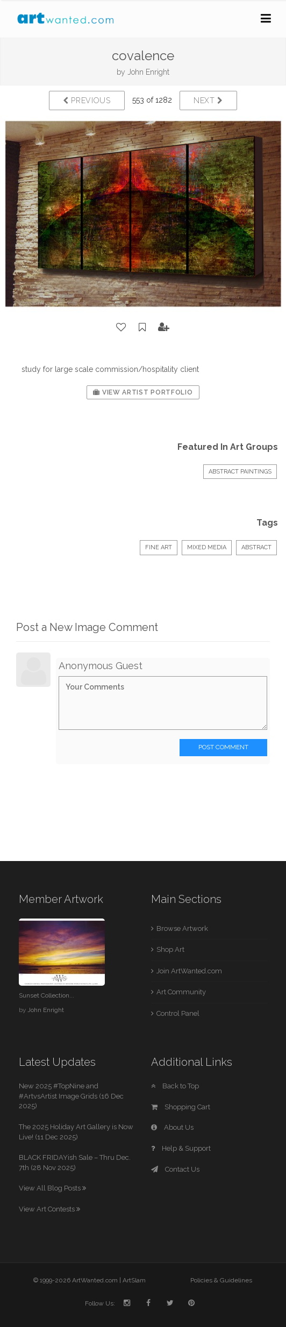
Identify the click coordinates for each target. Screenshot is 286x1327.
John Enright (148, 72)
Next (208, 100)
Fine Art (158, 547)
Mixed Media (206, 547)
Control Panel (177, 1013)
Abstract (256, 547)
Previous (87, 100)
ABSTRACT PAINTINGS (240, 471)
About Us (172, 1127)
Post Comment (223, 747)
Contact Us (175, 1169)
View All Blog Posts (52, 1188)
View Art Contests (49, 1209)
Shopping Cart (180, 1107)
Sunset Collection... (46, 995)
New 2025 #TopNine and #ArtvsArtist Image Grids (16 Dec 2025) (71, 1096)
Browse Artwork (182, 928)
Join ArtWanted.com (189, 971)
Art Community (181, 992)
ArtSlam (134, 1280)
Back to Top (175, 1086)
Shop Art (170, 949)
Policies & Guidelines (221, 1280)
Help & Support (181, 1148)
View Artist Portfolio (142, 392)
